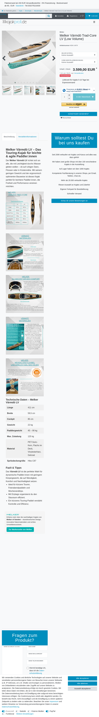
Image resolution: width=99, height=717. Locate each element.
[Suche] (49, 16)
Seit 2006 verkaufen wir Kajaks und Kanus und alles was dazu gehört (74, 156)
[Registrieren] (72, 16)
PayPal (52, 711)
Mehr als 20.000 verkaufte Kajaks (74, 180)
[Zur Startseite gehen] (9, 11)
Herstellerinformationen (27, 137)
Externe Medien (38, 711)
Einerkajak (28, 11)
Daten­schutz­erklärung (10, 707)
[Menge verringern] (69, 98)
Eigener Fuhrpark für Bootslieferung (74, 189)
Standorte (20, 6)
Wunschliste (66, 118)
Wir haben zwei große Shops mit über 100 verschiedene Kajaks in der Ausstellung (74, 163)
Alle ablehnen (82, 683)
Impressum (54, 701)
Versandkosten (79, 73)
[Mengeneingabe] (64, 96)
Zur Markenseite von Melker (20, 529)
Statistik (23, 711)
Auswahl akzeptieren (82, 689)
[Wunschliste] (82, 16)
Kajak (20, 11)
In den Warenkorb (84, 97)
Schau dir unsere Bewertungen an (74, 201)
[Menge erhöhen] (69, 95)
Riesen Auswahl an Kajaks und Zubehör (74, 185)
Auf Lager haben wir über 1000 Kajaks (74, 169)
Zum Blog (3, 14)
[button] (78, 105)
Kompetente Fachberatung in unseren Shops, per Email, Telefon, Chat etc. (74, 174)
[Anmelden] (59, 16)
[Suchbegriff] (27, 16)
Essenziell (10, 711)
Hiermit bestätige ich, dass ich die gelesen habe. (37, 672)
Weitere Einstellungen (25, 714)
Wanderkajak (38, 11)
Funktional (10, 714)
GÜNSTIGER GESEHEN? (78, 114)
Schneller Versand (74, 194)
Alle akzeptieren (82, 678)
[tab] (9, 136)
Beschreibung (9, 137)
